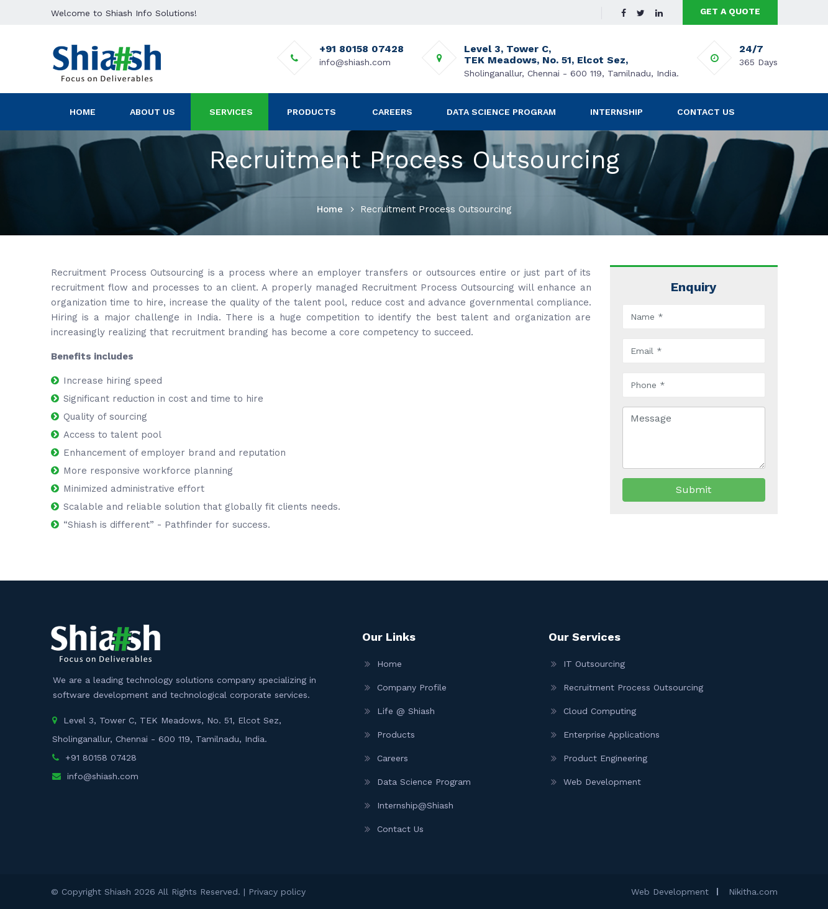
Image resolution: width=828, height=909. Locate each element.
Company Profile (412, 687)
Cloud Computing (599, 711)
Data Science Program (501, 112)
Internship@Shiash (415, 805)
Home (83, 112)
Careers (392, 112)
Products (311, 112)
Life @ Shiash (406, 711)
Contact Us (706, 112)
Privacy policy (277, 892)
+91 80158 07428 (101, 757)
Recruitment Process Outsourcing (633, 687)
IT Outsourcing (594, 664)
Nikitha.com (753, 892)
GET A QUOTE (730, 11)
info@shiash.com (103, 776)
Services (231, 112)
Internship (616, 112)
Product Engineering (605, 758)
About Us (152, 112)
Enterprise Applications (611, 734)
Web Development (602, 782)
